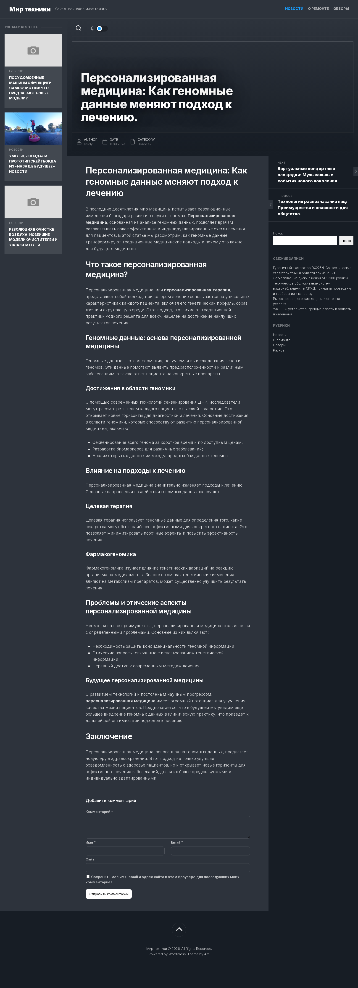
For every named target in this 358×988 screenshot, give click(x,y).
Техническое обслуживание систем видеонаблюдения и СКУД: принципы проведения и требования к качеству (312, 288)
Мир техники (30, 9)
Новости (294, 8)
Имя (91, 842)
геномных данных (175, 222)
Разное (278, 350)
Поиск (278, 233)
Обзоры (341, 8)
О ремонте (318, 8)
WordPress (177, 954)
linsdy (88, 144)
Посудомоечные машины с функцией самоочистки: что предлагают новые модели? (30, 87)
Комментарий (99, 812)
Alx (206, 954)
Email (177, 842)
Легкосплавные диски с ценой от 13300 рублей (310, 278)
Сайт (90, 859)
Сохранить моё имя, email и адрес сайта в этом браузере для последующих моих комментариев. (162, 879)
